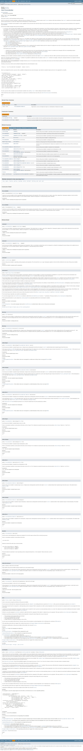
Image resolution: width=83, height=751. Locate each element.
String (10, 117)
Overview (2, 1)
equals (6, 181)
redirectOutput (16, 167)
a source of (8, 34)
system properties (25, 297)
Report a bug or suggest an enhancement (7, 745)
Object (6, 16)
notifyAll (29, 181)
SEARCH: (69, 3)
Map (3, 141)
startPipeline (16, 174)
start (14, 172)
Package (10, 1)
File (3, 137)
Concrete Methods (32, 127)
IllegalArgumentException (7, 359)
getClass (15, 181)
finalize (11, 181)
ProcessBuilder (5, 117)
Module (6, 1)
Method (15, 4)
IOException (18, 600)
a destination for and (14, 38)
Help (29, 1)
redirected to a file (33, 638)
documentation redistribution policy (27, 749)
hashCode (20, 181)
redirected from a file (25, 726)
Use (16, 1)
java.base (7, 7)
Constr (11, 4)
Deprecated (22, 1)
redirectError (16, 146)
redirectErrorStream (17, 153)
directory (15, 137)
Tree (19, 1)
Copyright (2, 748)
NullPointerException (6, 631)
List (3, 131)
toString (33, 181)
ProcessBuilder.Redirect (19, 106)
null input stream (37, 53)
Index (27, 1)
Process (4, 172)
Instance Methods (22, 127)
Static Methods (13, 127)
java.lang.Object (4, 12)
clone (3, 181)
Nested (5, 4)
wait (37, 181)
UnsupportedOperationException (9, 639)
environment (16, 141)
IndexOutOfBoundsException (8, 633)
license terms (15, 749)
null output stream (32, 350)
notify (24, 181)
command (15, 131)
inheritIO (15, 143)
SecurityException (6, 304)
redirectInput (16, 158)
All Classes (2, 3)
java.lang (7, 8)
